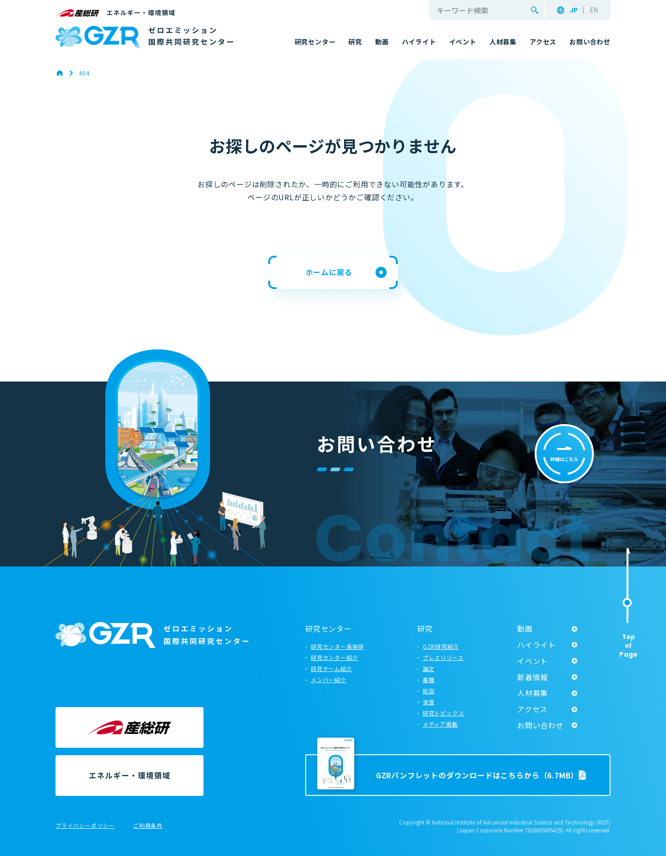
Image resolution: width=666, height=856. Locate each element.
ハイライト (536, 644)
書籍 (429, 680)
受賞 (429, 702)
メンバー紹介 (328, 680)
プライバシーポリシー (85, 826)
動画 (525, 628)
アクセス (532, 708)
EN (594, 10)
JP (574, 10)
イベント (532, 660)
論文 (429, 668)
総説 (429, 691)
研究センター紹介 (334, 657)
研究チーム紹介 (331, 668)
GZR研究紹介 (441, 646)
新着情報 (532, 677)
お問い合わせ (540, 725)
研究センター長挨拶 (337, 646)
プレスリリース (443, 657)
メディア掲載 (440, 724)
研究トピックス (443, 713)
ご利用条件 (148, 826)
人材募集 (532, 692)
